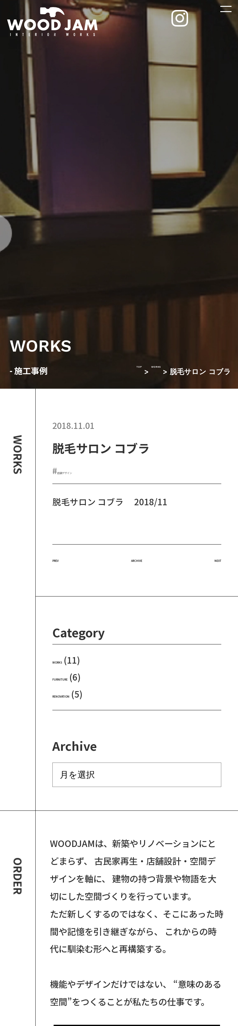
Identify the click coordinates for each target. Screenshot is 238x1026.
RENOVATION (80, 694)
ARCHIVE (137, 558)
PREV (63, 558)
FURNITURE (76, 677)
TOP (118, 372)
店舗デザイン (82, 470)
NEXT (210, 558)
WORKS (147, 372)
